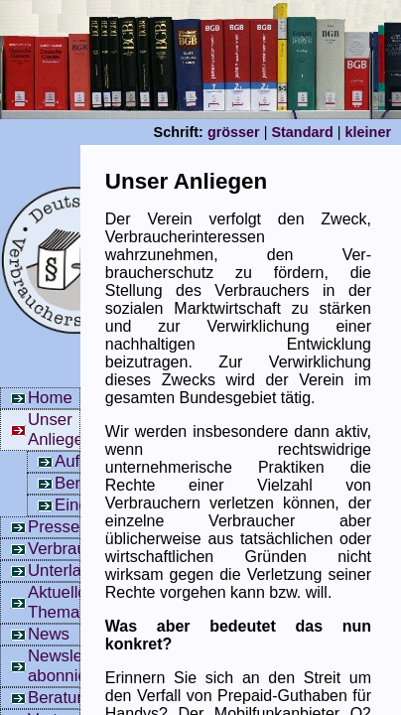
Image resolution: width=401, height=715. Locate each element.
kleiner (368, 132)
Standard (302, 132)
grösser (233, 132)
